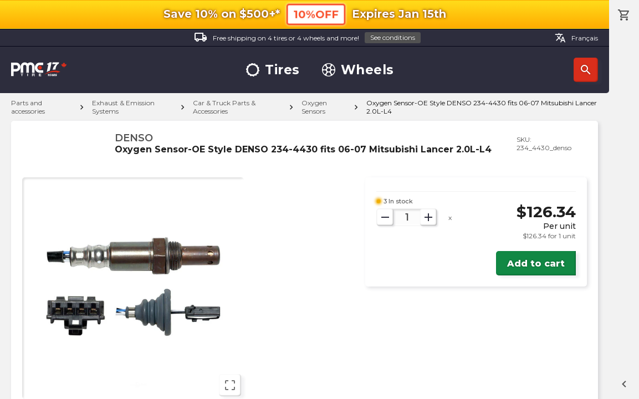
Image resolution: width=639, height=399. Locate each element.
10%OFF (316, 14)
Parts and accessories (28, 107)
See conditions (392, 37)
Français (576, 37)
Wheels (358, 70)
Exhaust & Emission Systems (123, 107)
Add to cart (536, 263)
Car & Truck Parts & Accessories (224, 107)
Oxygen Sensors (314, 107)
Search (585, 69)
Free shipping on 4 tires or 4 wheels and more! (307, 37)
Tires (273, 70)
